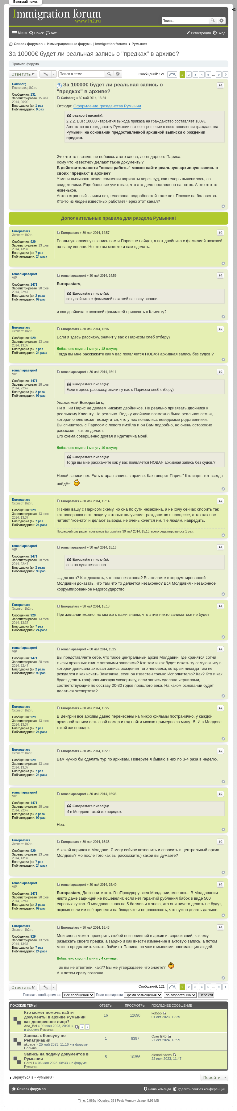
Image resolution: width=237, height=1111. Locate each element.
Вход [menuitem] (221, 33)
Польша (30, 1048)
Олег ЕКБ (159, 1036)
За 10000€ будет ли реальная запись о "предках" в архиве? (94, 53)
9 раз (40, 109)
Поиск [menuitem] (39, 33)
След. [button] (225, 74)
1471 (34, 284)
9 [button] (219, 74)
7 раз (39, 253)
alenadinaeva (162, 1055)
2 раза (40, 295)
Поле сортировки (129, 995)
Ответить (21, 74)
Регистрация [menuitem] (201, 33)
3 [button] (195, 74)
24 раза (41, 256)
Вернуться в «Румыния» (33, 1077)
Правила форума (25, 64)
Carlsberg (19, 84)
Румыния (140, 44)
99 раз (41, 299)
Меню (22, 33)
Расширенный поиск (221, 20)
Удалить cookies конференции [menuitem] (201, 1089)
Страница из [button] (172, 74)
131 (33, 94)
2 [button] (189, 74)
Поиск (212, 20)
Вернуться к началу (223, 206)
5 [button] (208, 74)
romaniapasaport (24, 274)
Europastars (21, 231)
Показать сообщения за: (58, 995)
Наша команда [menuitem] (159, 1089)
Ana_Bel (30, 1026)
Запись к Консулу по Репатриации (45, 1038)
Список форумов (28, 44)
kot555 (157, 1013)
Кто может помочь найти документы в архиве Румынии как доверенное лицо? (54, 1017)
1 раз (39, 105)
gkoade (29, 1044)
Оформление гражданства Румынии (107, 106)
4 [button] (202, 74)
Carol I (29, 1063)
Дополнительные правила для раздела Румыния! (118, 218)
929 (33, 241)
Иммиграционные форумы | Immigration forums (87, 44)
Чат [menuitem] (53, 33)
